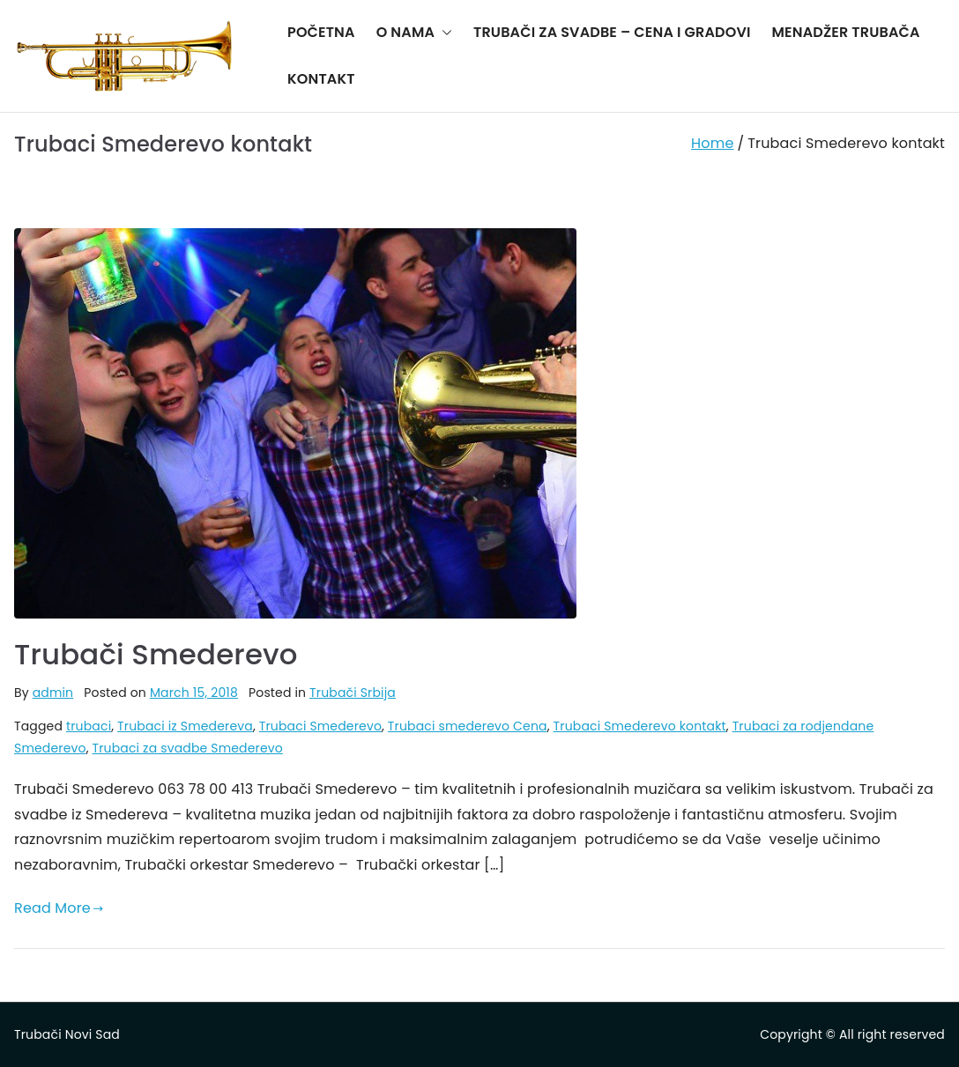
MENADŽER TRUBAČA (846, 32)
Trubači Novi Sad (67, 1034)
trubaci (88, 726)
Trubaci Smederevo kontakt (640, 726)
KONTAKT (321, 79)
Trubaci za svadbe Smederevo (187, 748)
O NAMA (414, 33)
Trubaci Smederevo (320, 726)
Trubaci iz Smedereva (185, 726)
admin (53, 692)
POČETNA (321, 32)
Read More (58, 908)
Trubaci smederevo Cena (467, 726)
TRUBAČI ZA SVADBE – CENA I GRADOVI (611, 32)
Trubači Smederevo (156, 654)
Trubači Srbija (352, 692)
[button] (443, 33)
